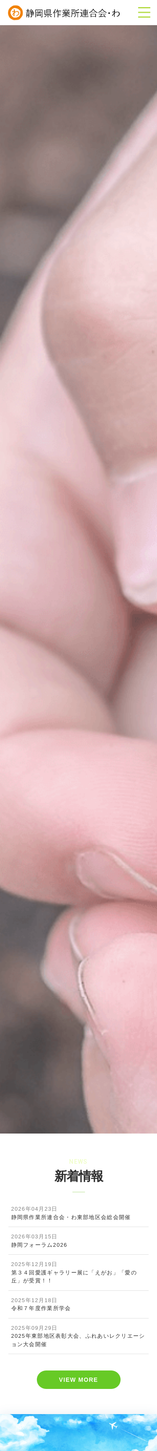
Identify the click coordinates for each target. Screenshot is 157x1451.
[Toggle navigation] (144, 12)
